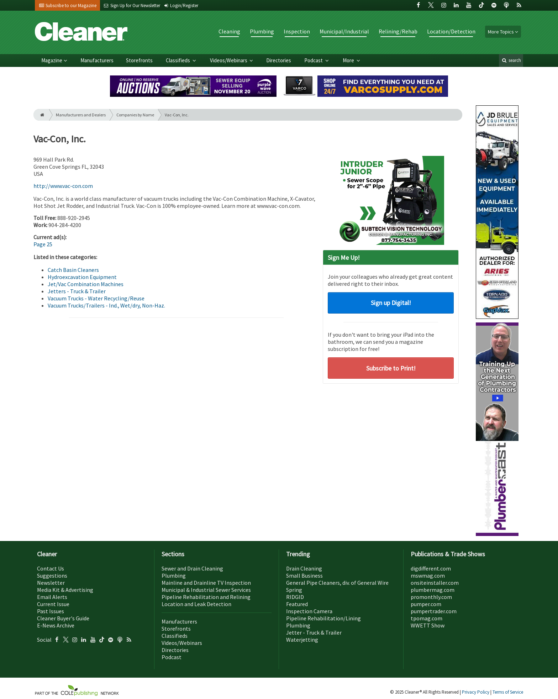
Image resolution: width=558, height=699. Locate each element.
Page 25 (42, 244)
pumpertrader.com (434, 611)
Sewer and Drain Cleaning (192, 568)
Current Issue (53, 604)
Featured (297, 604)
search (511, 60)
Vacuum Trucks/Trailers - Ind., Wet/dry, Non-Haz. (106, 305)
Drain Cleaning (304, 568)
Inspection (297, 31)
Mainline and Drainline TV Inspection (206, 582)
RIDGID (295, 596)
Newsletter (51, 582)
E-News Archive (55, 625)
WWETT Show (427, 625)
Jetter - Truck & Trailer (314, 632)
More (349, 60)
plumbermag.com (432, 589)
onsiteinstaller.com (435, 582)
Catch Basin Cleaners (73, 269)
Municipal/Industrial (344, 31)
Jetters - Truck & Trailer (77, 291)
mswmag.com (428, 575)
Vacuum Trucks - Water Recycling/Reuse (96, 298)
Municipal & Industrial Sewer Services (206, 589)
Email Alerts (52, 596)
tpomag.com (426, 618)
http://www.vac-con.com (63, 185)
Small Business (304, 575)
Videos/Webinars (229, 60)
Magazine (51, 60)
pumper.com (426, 604)
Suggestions (52, 575)
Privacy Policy (476, 692)
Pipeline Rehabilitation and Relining (206, 596)
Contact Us (50, 568)
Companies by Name (135, 114)
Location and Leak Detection (196, 604)
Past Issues (50, 611)
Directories (278, 60)
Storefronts (139, 60)
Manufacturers (97, 60)
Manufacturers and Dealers (81, 114)
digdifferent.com (431, 568)
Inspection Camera (309, 611)
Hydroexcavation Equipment (82, 276)
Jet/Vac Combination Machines (85, 284)
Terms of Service (508, 692)
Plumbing (262, 31)
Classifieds (178, 60)
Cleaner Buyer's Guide (63, 618)
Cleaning (229, 31)
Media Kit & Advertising (65, 589)
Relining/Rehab (398, 31)
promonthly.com (431, 596)
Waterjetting (302, 639)
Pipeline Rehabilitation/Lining (323, 618)
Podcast (314, 60)
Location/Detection (451, 31)
